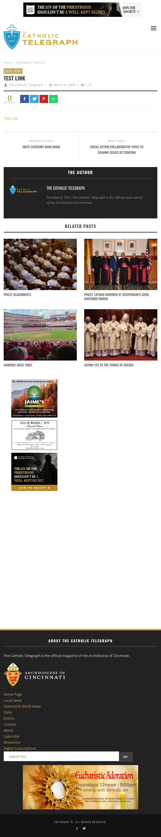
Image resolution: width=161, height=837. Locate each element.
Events (9, 718)
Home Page (13, 694)
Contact (10, 724)
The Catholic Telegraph (26, 85)
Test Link (11, 118)
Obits (8, 712)
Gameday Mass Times (18, 364)
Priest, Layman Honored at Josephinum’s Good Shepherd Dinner (116, 296)
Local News (23, 62)
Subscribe (11, 736)
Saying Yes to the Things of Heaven (109, 364)
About (8, 730)
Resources (12, 742)
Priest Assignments (17, 294)
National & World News (22, 706)
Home (7, 62)
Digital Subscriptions (20, 748)
